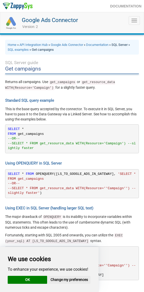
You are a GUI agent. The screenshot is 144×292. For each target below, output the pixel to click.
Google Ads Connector (50, 20)
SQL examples (18, 50)
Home (12, 45)
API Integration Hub (33, 45)
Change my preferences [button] (69, 280)
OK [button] (27, 280)
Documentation (97, 45)
